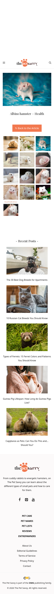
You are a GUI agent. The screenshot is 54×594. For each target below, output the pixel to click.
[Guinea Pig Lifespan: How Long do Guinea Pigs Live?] (27, 380)
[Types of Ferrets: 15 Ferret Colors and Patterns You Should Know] (27, 337)
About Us (27, 545)
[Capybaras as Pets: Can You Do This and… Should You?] (27, 422)
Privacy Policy (27, 560)
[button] (50, 62)
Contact (27, 566)
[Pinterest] (26, 500)
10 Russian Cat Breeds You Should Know (27, 318)
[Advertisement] (27, 28)
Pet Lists (27, 526)
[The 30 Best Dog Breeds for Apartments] (27, 261)
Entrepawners (27, 536)
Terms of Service (27, 555)
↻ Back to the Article (27, 128)
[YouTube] (33, 500)
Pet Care (27, 515)
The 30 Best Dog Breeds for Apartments (27, 279)
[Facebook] (20, 500)
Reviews (27, 531)
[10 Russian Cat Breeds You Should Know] (27, 299)
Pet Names (27, 521)
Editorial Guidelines (27, 550)
